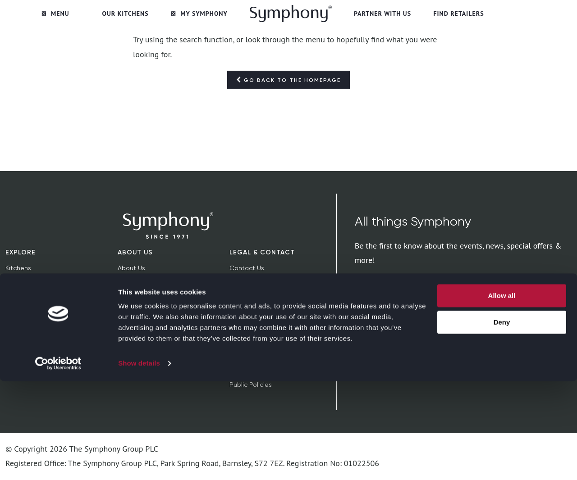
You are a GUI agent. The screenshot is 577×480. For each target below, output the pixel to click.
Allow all (502, 394)
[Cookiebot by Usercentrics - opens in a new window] (58, 462)
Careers (130, 311)
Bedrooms (21, 282)
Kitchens (18, 268)
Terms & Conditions (258, 282)
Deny (502, 421)
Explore (20, 252)
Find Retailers (458, 13)
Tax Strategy (248, 370)
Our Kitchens (125, 13)
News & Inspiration (32, 297)
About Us (135, 252)
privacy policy (547, 321)
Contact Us (246, 268)
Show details (139, 462)
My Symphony (199, 13)
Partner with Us (382, 13)
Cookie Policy (249, 311)
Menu (55, 13)
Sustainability (138, 282)
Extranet (130, 326)
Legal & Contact (262, 252)
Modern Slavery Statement (270, 355)
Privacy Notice (250, 297)
